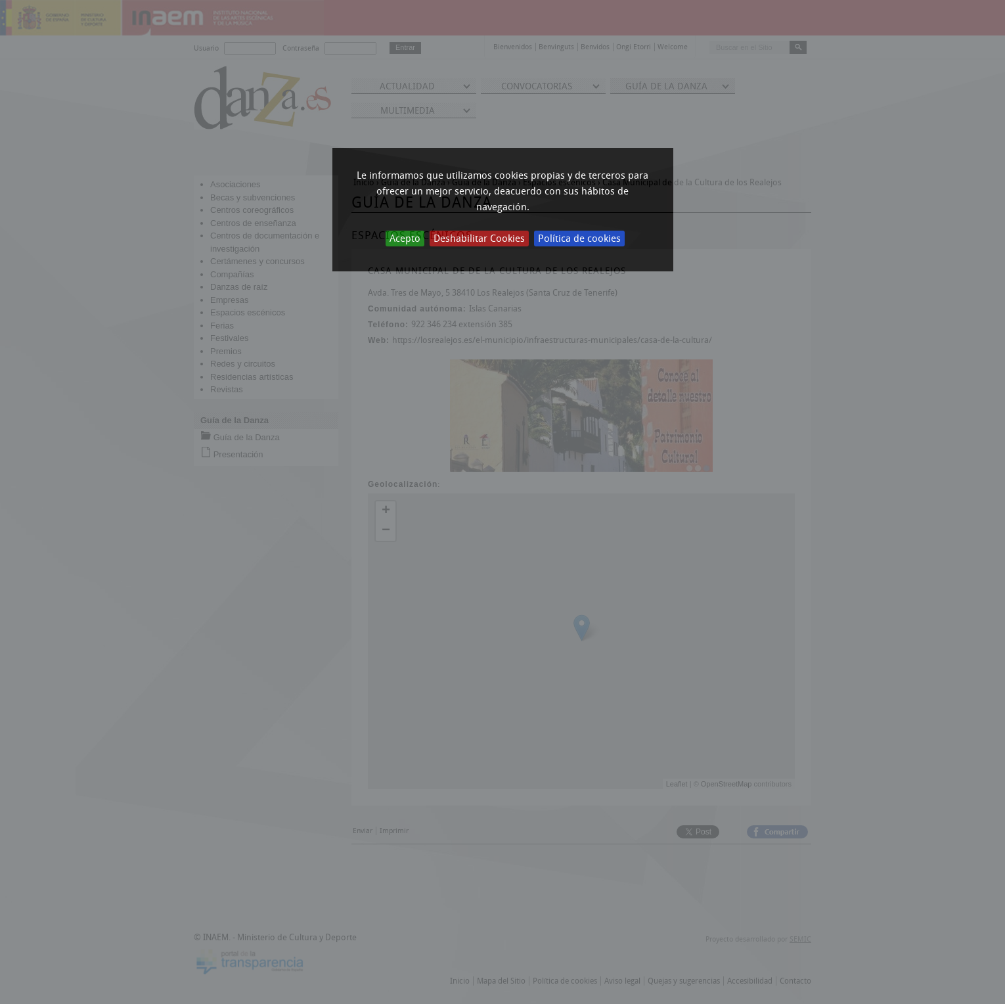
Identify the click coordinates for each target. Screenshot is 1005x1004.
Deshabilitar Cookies (479, 238)
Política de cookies (579, 238)
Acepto (405, 238)
